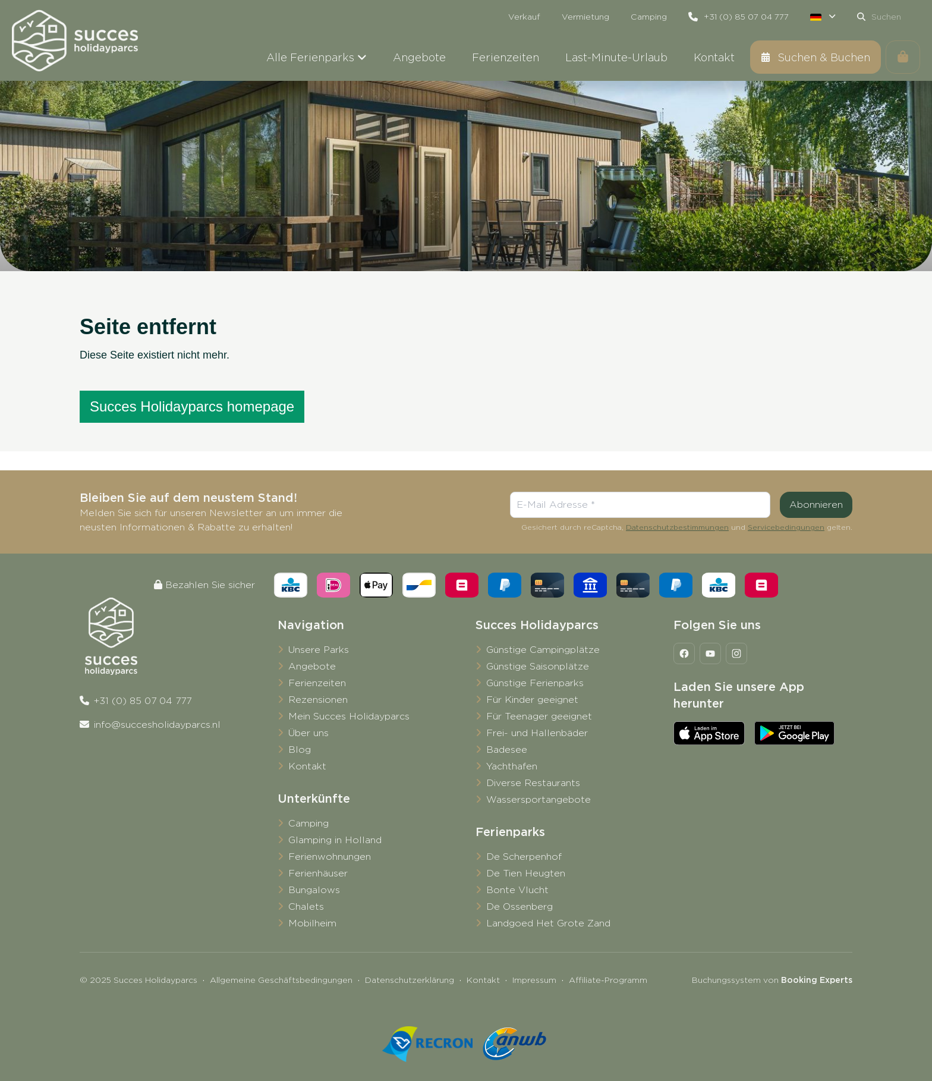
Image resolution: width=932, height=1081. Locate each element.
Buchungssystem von (772, 980)
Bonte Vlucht (517, 889)
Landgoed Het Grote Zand (548, 923)
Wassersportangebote (538, 799)
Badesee (506, 749)
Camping (308, 823)
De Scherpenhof (524, 856)
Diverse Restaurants (533, 782)
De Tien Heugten (525, 873)
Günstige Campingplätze (543, 649)
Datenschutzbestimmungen (677, 527)
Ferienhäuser (318, 873)
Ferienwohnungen (329, 856)
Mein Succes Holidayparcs (349, 716)
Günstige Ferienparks (535, 683)
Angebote (312, 666)
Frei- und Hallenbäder (537, 733)
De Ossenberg (519, 906)
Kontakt (307, 766)
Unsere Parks (318, 649)
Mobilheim (312, 923)
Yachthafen (511, 766)
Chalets (306, 906)
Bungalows (314, 889)
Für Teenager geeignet (539, 716)
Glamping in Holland (335, 840)
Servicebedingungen (786, 527)
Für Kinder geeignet (532, 699)
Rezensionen (318, 699)
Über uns (308, 733)
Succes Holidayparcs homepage (192, 406)
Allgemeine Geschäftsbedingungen (281, 980)
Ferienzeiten (317, 683)
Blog (299, 749)
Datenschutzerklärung (409, 980)
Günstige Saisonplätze (537, 666)
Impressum (534, 980)
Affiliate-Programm (608, 980)
